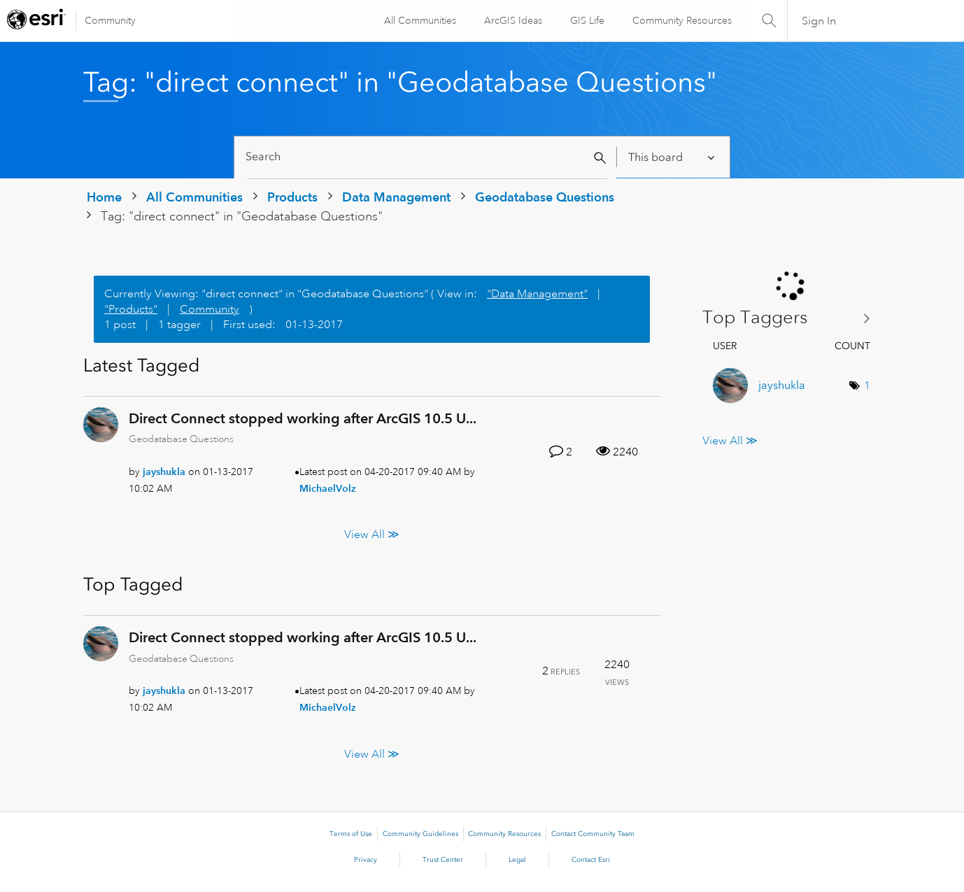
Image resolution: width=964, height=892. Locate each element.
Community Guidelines (420, 834)
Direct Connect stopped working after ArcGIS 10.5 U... (302, 418)
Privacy (365, 860)
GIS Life (586, 20)
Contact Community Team (593, 834)
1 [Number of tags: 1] (867, 385)
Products (292, 197)
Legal (517, 860)
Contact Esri (591, 860)
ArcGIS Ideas (512, 20)
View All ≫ (371, 534)
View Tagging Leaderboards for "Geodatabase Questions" (791, 318)
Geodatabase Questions (544, 197)
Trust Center (443, 860)
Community (110, 20)
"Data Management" (537, 294)
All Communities (419, 20)
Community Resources (681, 20)
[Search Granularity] (672, 157)
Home (104, 197)
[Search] (427, 157)
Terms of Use (350, 834)
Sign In (819, 21)
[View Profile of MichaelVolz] (327, 488)
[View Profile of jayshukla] (164, 471)
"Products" (130, 309)
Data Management (396, 197)
